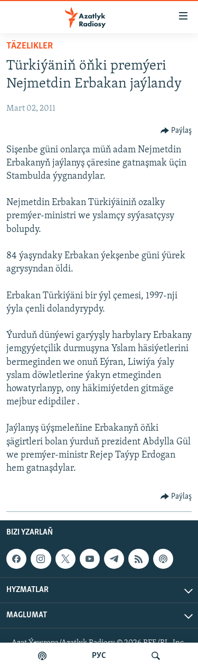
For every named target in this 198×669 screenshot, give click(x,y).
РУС (99, 656)
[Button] (176, 131)
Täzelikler (29, 46)
